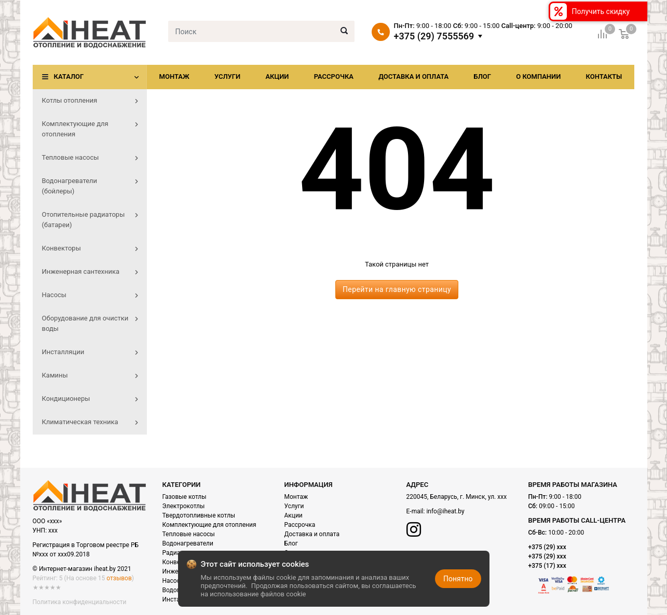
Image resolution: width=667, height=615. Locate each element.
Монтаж (174, 76)
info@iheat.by (445, 511)
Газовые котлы (184, 496)
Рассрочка (333, 76)
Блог (482, 76)
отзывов (118, 578)
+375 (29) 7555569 (434, 36)
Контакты (604, 76)
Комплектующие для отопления (209, 524)
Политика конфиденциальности (80, 602)
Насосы (173, 580)
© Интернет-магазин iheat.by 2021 (82, 568)
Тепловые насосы (188, 534)
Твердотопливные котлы (199, 515)
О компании (538, 76)
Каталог (69, 76)
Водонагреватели (187, 543)
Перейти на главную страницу (397, 289)
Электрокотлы (183, 506)
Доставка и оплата (413, 76)
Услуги (227, 76)
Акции (277, 76)
